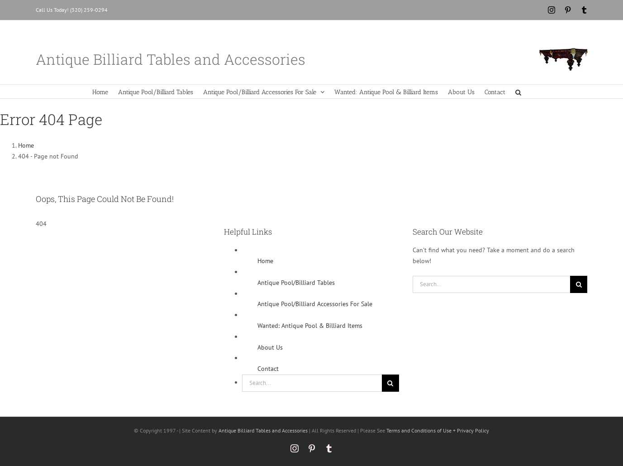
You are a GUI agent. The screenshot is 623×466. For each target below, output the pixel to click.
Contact (268, 369)
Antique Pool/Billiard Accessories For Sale (314, 304)
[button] (518, 91)
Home (265, 261)
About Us (270, 347)
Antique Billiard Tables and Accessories (263, 430)
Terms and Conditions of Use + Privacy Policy (437, 430)
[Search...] (312, 383)
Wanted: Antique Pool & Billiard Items (309, 326)
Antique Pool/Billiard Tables (296, 283)
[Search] (390, 383)
